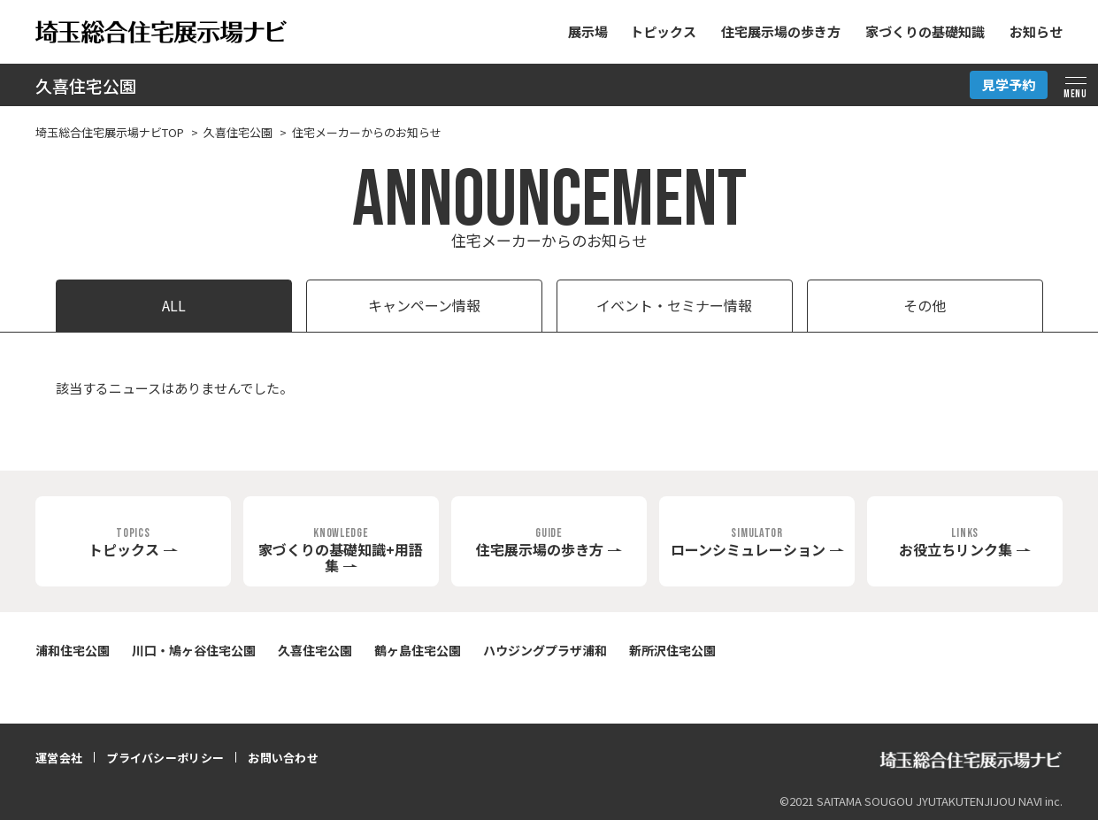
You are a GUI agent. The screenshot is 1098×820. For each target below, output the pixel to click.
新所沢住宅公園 (672, 650)
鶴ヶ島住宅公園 (417, 650)
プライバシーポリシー (165, 757)
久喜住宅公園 (85, 85)
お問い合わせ (283, 757)
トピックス (663, 31)
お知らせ (1036, 31)
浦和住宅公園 (72, 650)
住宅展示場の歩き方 (781, 31)
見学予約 (1008, 84)
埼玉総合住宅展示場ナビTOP (109, 132)
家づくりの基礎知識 (925, 31)
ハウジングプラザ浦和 (545, 650)
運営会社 (58, 757)
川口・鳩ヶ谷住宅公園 (194, 650)
